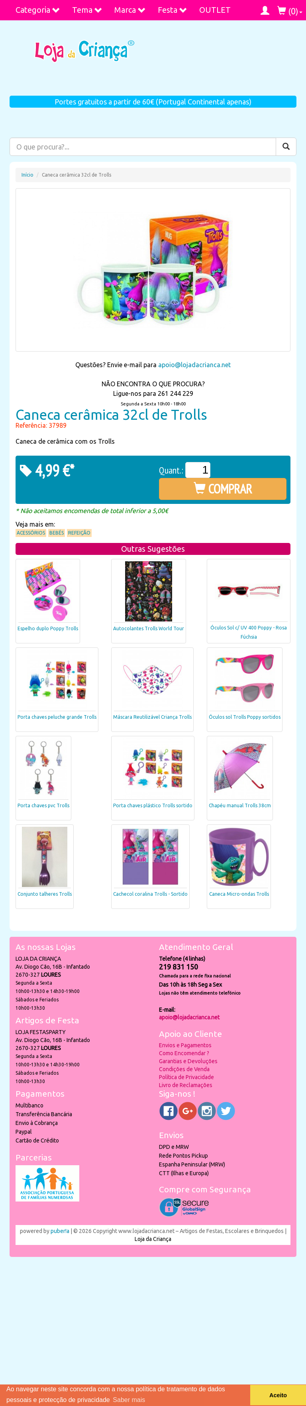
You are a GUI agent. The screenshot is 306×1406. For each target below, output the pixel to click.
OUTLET (215, 9)
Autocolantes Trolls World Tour (148, 628)
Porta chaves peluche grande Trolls (57, 717)
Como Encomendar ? (184, 1053)
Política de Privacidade (186, 1077)
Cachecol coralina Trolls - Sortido (150, 894)
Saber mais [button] (129, 1399)
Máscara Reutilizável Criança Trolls (152, 717)
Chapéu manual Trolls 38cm (240, 805)
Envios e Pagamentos (185, 1045)
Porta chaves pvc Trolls (43, 805)
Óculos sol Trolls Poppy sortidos (244, 717)
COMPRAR (223, 488)
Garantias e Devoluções (188, 1061)
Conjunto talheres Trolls (45, 894)
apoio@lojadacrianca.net (194, 364)
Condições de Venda (184, 1069)
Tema (87, 9)
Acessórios (31, 532)
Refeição (79, 532)
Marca (130, 9)
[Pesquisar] (286, 147)
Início (27, 174)
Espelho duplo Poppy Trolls (48, 628)
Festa (172, 9)
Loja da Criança (153, 1239)
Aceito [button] (278, 1395)
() (289, 11)
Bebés (56, 532)
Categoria (38, 9)
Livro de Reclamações (185, 1085)
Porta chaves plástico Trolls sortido (152, 805)
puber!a (60, 1231)
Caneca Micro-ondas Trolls (239, 894)
